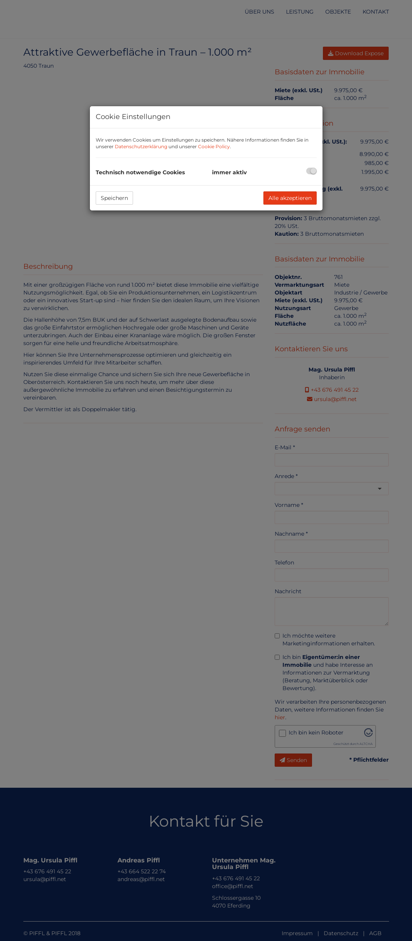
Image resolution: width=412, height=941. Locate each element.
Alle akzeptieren (290, 198)
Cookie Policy (214, 146)
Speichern (114, 198)
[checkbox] (311, 171)
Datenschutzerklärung (141, 146)
